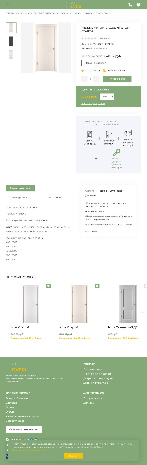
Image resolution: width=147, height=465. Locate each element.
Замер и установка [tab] (110, 190)
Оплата (10, 407)
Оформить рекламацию (23, 429)
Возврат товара (15, 420)
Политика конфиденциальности (29, 450)
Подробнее (91, 231)
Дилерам (88, 402)
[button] (46, 47)
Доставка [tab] (90, 195)
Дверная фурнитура (95, 382)
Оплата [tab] (89, 190)
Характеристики (20, 188)
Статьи (10, 411)
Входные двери (92, 369)
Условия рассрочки (93, 103)
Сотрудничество (93, 398)
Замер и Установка (17, 398)
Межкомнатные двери (97, 373)
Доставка (11, 402)
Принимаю (73, 456)
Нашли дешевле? (95, 63)
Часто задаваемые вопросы (22, 416)
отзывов (104, 38)
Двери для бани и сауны (98, 378)
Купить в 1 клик (117, 79)
